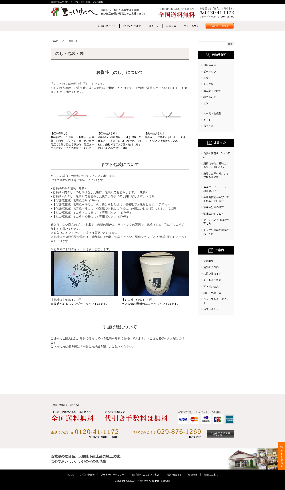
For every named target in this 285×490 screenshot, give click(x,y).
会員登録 (171, 25)
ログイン (153, 25)
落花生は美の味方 (213, 207)
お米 (205, 103)
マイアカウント (193, 25)
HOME (55, 41)
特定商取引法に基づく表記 (145, 474)
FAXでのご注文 (132, 25)
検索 (230, 44)
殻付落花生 (209, 65)
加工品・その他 (212, 90)
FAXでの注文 (211, 286)
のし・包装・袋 (212, 292)
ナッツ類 (208, 84)
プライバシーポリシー (112, 474)
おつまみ (208, 126)
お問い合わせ (211, 309)
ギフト (207, 119)
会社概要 (208, 260)
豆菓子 (207, 77)
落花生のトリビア (213, 213)
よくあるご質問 (212, 279)
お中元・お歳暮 (212, 113)
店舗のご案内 (211, 267)
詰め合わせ (209, 97)
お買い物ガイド (107, 25)
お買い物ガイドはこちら (67, 404)
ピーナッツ (209, 71)
